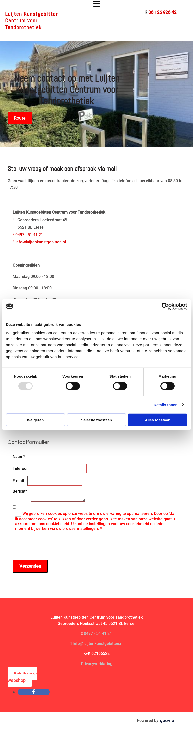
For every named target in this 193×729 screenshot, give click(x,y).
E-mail (18, 480)
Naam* (19, 456)
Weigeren (35, 420)
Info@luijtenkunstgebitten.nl (96, 643)
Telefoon (21, 468)
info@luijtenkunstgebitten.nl (39, 242)
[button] (96, 4)
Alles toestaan (157, 420)
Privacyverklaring (96, 663)
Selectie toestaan (96, 420)
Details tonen (165, 405)
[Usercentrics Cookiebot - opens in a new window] (165, 306)
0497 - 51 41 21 (28, 234)
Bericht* (20, 491)
